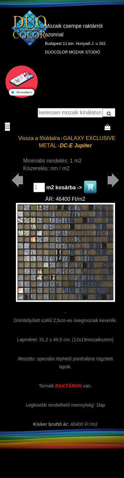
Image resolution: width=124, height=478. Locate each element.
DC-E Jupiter (76, 145)
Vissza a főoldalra (39, 138)
